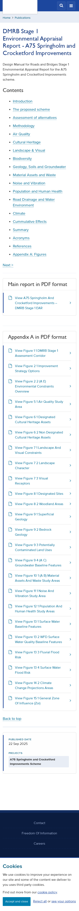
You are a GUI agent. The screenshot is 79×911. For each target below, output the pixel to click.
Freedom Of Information (39, 833)
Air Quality (21, 134)
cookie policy (47, 892)
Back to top (12, 719)
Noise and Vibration (29, 183)
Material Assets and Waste (34, 175)
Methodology (24, 126)
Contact (39, 823)
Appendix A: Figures (29, 254)
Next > (8, 265)
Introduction (22, 101)
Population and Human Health (37, 191)
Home (7, 17)
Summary (21, 230)
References (22, 246)
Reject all (40, 901)
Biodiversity (22, 158)
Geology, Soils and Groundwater (39, 167)
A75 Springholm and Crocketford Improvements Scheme (32, 761)
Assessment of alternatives (35, 118)
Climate (19, 213)
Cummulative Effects (30, 221)
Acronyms (21, 238)
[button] (61, 5)
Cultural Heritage (27, 142)
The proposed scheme (31, 109)
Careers (39, 843)
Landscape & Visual (29, 150)
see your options (63, 901)
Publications (23, 17)
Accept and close (16, 901)
